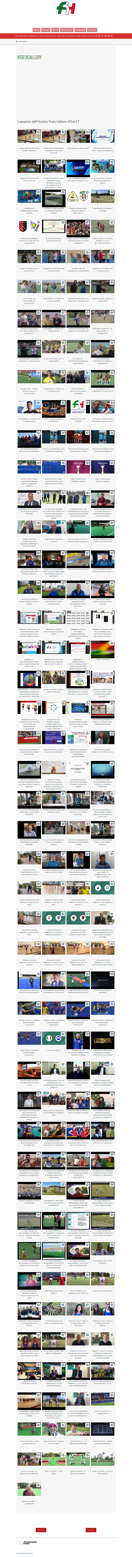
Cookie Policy (105, 1542)
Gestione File (74, 1544)
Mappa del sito (63, 1542)
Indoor (45, 30)
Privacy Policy (92, 1542)
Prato (36, 30)
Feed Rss (82, 1542)
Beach (55, 30)
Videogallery (62, 1544)
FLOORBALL (80, 30)
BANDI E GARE (81, 36)
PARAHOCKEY (66, 30)
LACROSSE (92, 30)
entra (41, 1530)
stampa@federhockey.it (24, 1553)
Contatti (91, 36)
